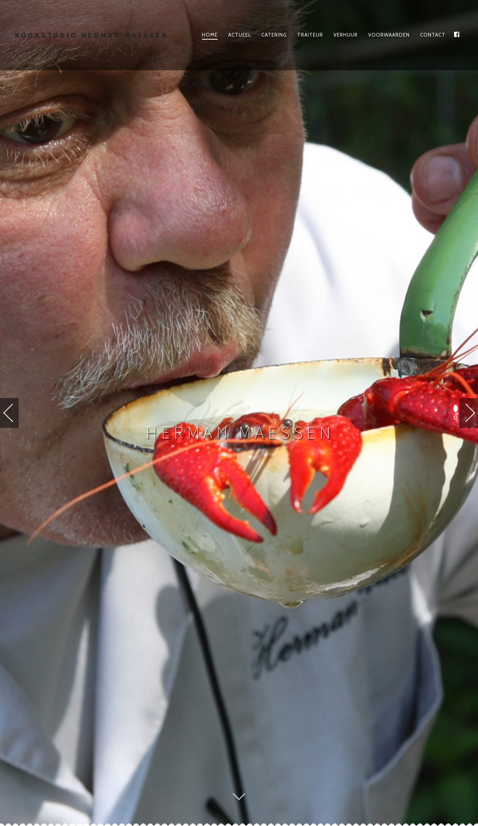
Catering (274, 35)
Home (210, 35)
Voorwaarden (389, 35)
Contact (433, 35)
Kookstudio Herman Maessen (91, 35)
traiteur (310, 35)
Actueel (239, 35)
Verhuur (345, 35)
